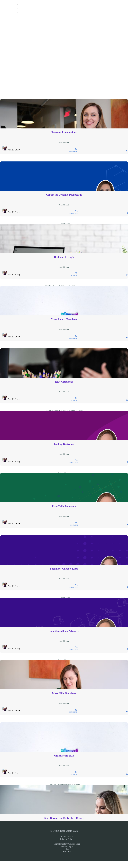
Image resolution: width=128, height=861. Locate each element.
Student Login (66, 846)
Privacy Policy (67, 839)
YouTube (67, 851)
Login (21, 9)
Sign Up (23, 17)
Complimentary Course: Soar (67, 844)
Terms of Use (67, 836)
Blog (67, 849)
